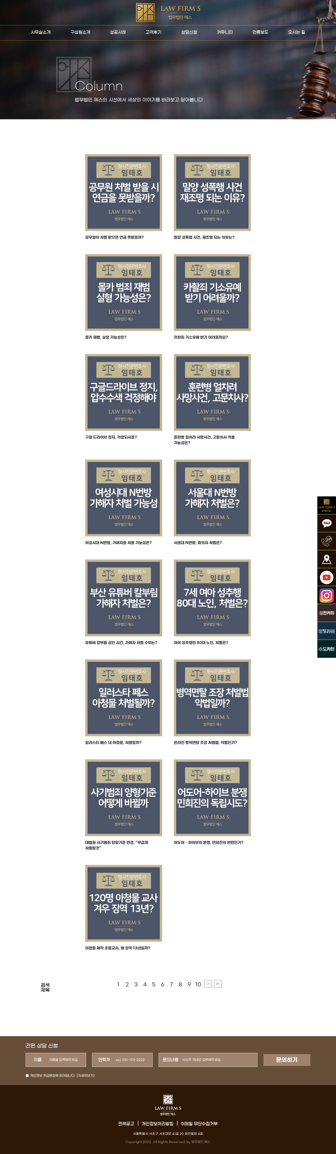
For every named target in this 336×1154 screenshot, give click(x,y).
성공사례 (118, 32)
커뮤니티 (225, 32)
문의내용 (170, 1060)
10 (198, 996)
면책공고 (126, 1124)
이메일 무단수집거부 (199, 1124)
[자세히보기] (85, 1075)
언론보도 (260, 32)
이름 (38, 1060)
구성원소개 (80, 32)
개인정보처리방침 (157, 1124)
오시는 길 (296, 32)
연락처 (104, 1060)
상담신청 (189, 32)
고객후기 (153, 32)
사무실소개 (41, 32)
